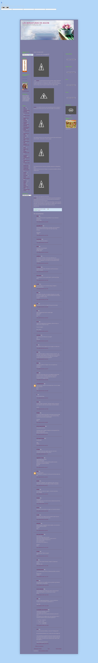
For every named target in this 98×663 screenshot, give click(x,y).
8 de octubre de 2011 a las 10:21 (42, 494)
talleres (25, 182)
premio (25, 176)
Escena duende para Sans (26, 125)
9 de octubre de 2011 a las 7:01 (42, 530)
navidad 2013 (26, 168)
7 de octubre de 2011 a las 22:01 (42, 379)
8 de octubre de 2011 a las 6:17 (42, 467)
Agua (24, 107)
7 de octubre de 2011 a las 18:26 (42, 306)
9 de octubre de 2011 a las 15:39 (42, 547)
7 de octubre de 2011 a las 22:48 (42, 390)
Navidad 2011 (26, 165)
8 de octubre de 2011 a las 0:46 (42, 422)
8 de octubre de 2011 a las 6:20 (42, 477)
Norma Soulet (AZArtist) (40, 426)
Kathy (37, 471)
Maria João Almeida (40, 534)
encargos (25, 120)
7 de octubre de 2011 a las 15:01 (42, 235)
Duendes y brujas (27, 115)
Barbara (37, 507)
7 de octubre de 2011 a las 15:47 (42, 242)
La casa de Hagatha (25, 156)
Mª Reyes (38, 449)
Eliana (37, 363)
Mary (37, 292)
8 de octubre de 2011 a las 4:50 (42, 445)
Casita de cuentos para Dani (27, 111)
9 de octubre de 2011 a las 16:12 (42, 556)
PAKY (37, 352)
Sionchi (37, 284)
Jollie (37, 598)
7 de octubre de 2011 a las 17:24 (42, 280)
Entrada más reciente (38, 648)
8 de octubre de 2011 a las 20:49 (42, 519)
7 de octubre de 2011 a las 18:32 (42, 317)
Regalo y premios (27, 178)
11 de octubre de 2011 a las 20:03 (42, 605)
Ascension (25, 89)
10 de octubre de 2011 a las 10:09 (42, 585)
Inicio (49, 648)
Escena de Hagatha (25, 123)
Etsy (24, 137)
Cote (37, 303)
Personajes (26, 175)
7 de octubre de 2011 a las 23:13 (42, 398)
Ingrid (37, 246)
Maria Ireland (38, 275)
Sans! (37, 629)
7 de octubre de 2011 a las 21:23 (42, 348)
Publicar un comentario (39, 646)
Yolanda (37, 489)
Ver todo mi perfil (25, 91)
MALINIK (37, 551)
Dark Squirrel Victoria (40, 438)
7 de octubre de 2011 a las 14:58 (42, 221)
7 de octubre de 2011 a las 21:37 (42, 368)
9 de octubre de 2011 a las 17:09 (42, 565)
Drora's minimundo (39, 589)
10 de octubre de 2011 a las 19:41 (42, 594)
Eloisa (37, 580)
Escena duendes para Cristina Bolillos (26, 128)
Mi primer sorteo (27, 162)
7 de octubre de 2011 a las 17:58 (42, 299)
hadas (25, 147)
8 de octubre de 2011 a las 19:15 (42, 503)
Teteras (25, 185)
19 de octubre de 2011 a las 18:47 (42, 625)
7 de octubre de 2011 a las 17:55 (42, 288)
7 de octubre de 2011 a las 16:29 (42, 252)
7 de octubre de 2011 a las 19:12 (42, 331)
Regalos (39, 210)
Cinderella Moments (40, 569)
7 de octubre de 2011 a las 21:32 (42, 359)
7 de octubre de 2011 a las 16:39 (42, 263)
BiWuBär (38, 412)
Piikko (37, 216)
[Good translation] (3, 8)
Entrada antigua (59, 648)
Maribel (37, 481)
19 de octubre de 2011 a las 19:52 (42, 643)
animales (25, 109)
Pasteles (25, 172)
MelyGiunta (38, 523)
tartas (25, 183)
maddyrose (38, 256)
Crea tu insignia (24, 79)
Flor (37, 310)
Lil (36, 394)
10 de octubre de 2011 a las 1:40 (42, 576)
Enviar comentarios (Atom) (43, 650)
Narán (37, 321)
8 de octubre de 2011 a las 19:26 (42, 511)
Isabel (37, 372)
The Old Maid (38, 239)
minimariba (38, 335)
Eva (37, 344)
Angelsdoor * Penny (40, 457)
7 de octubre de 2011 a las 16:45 (42, 271)
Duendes (38, 498)
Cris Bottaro (38, 267)
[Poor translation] (7, 8)
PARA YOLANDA (26, 169)
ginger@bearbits (39, 225)
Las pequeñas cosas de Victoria (42, 609)
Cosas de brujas (26, 113)
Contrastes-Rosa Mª (40, 383)
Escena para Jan (26, 130)
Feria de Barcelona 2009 (26, 145)
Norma (37, 80)
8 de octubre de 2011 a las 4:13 (42, 434)
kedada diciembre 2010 (26, 152)
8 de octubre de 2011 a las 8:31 (42, 485)
